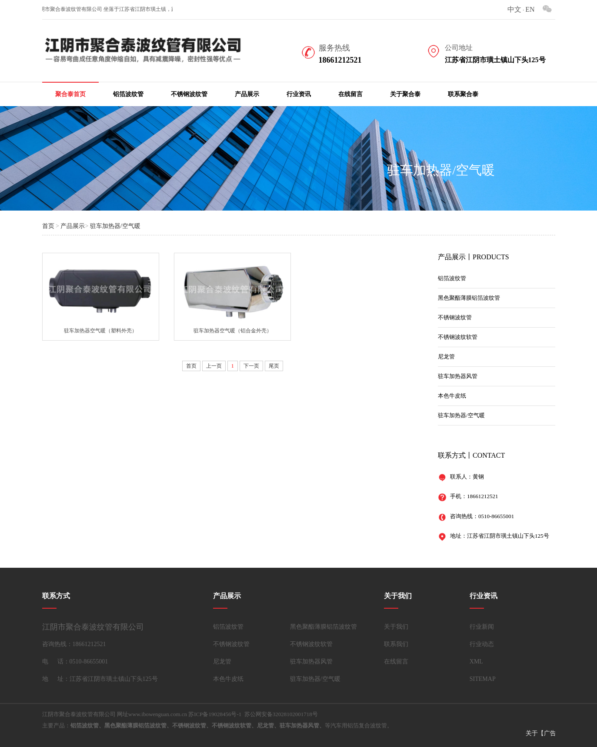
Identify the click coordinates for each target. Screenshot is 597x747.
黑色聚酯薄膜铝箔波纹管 (469, 298)
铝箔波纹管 (128, 94)
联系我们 (396, 644)
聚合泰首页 (70, 94)
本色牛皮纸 (452, 395)
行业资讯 (299, 94)
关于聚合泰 (405, 94)
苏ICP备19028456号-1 (214, 714)
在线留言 (350, 94)
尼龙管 (446, 356)
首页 (48, 226)
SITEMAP (483, 679)
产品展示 (247, 94)
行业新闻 (482, 626)
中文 (514, 9)
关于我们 (396, 626)
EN (529, 9)
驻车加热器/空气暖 (115, 226)
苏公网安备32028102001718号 (281, 714)
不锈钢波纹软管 (457, 337)
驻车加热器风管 (457, 376)
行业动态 (482, 644)
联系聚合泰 (463, 94)
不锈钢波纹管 (189, 94)
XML (476, 661)
